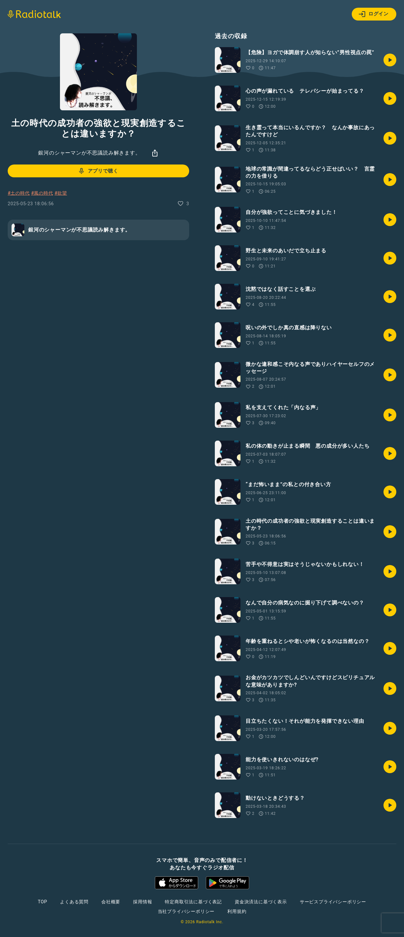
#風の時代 (42, 193)
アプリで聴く (98, 171)
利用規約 (236, 911)
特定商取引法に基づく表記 (193, 901)
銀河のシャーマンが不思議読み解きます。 (89, 153)
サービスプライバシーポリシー (333, 901)
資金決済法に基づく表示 (261, 901)
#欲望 (61, 193)
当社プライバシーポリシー (186, 911)
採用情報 (142, 901)
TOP (42, 901)
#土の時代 (19, 193)
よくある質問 (74, 901)
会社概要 (110, 901)
